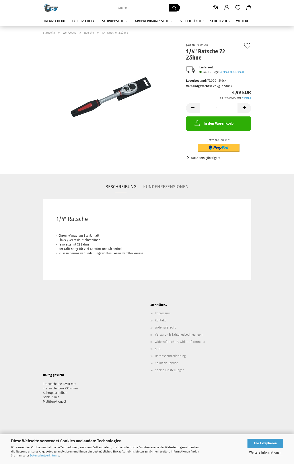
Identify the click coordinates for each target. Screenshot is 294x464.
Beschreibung (120, 186)
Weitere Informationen (265, 452)
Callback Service (166, 363)
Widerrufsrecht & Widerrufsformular (180, 342)
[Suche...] (174, 8)
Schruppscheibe (115, 21)
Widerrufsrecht (165, 327)
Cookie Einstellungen (169, 370)
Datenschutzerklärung (44, 455)
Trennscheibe (54, 21)
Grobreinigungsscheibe (154, 21)
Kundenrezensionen (166, 186)
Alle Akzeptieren (265, 443)
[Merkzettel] (237, 7)
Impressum (163, 313)
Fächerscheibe (83, 21)
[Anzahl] (218, 108)
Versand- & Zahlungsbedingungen (178, 334)
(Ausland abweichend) (232, 72)
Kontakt (160, 320)
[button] (215, 7)
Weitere (242, 21)
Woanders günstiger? (205, 158)
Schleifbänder (192, 21)
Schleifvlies (220, 21)
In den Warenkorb (214, 123)
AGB (157, 349)
